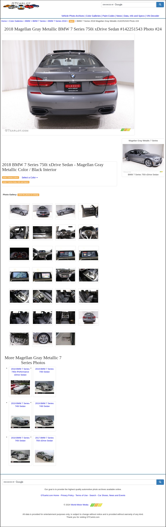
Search (93, 495)
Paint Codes (109, 16)
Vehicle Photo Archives (73, 16)
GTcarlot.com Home (50, 495)
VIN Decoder (152, 16)
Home (4, 21)
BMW (27, 21)
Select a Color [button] (30, 177)
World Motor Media (79, 505)
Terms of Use (82, 495)
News (119, 16)
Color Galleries (93, 16)
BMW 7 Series (39, 21)
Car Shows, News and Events (111, 495)
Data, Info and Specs (134, 16)
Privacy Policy (67, 495)
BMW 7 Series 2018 (57, 21)
